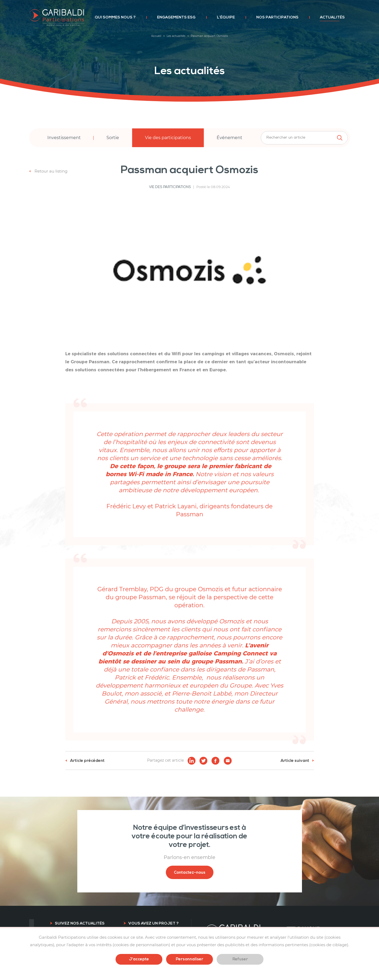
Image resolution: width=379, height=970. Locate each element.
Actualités (332, 17)
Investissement (64, 137)
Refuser (240, 959)
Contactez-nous (189, 872)
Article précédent (85, 760)
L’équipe (226, 17)
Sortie (112, 137)
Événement (229, 137)
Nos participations (277, 17)
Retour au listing (48, 171)
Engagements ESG (176, 17)
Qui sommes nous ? (115, 17)
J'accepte (139, 959)
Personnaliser (189, 959)
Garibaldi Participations (56, 17)
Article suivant (297, 760)
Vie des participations (168, 137)
